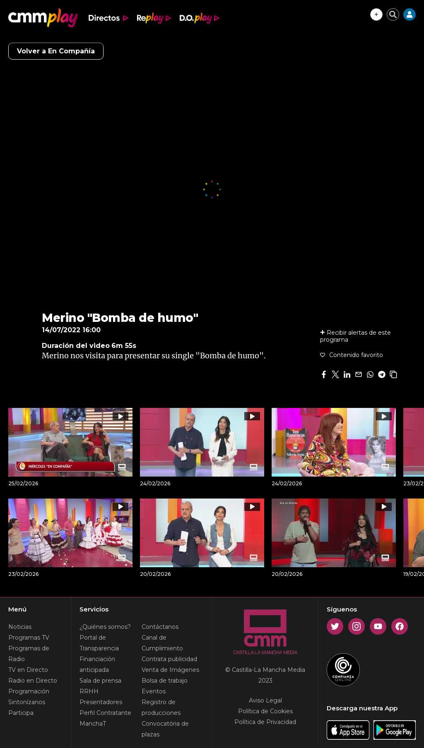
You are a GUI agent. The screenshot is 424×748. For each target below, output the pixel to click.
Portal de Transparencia (99, 643)
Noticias (19, 627)
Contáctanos (160, 627)
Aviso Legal (265, 700)
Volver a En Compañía (56, 51)
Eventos (154, 691)
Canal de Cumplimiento (162, 643)
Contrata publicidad (169, 659)
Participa (21, 713)
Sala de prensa (100, 680)
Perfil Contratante (105, 713)
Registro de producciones (161, 707)
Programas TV (28, 637)
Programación (28, 691)
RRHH (89, 691)
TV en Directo (28, 670)
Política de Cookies (265, 711)
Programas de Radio (28, 654)
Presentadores (101, 702)
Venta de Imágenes (170, 670)
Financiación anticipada (97, 664)
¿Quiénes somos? (105, 627)
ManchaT (93, 723)
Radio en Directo (32, 680)
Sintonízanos (26, 702)
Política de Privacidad (265, 722)
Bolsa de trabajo (165, 680)
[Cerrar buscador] (393, 14)
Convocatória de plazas (165, 729)
